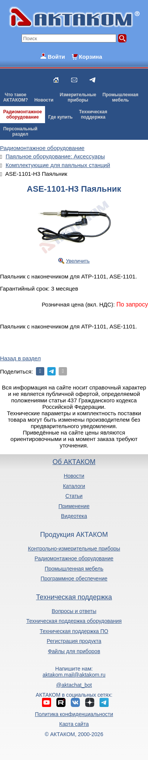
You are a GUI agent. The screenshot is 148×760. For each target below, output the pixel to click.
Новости (43, 100)
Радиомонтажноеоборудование (22, 114)
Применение (74, 506)
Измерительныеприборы (78, 97)
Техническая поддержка (74, 597)
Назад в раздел (20, 358)
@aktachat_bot (74, 685)
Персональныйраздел (20, 131)
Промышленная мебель (74, 569)
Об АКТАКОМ (74, 462)
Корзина (90, 56)
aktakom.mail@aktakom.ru (74, 675)
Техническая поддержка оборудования (74, 621)
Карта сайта (74, 724)
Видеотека (74, 516)
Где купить (60, 117)
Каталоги (74, 486)
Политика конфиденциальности (74, 714)
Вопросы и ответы (74, 611)
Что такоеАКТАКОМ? (15, 97)
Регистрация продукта (74, 641)
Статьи (74, 496)
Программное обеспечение (74, 578)
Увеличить (78, 261)
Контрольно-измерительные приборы (74, 549)
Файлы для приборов (74, 651)
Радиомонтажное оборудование (73, 558)
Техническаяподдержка (93, 114)
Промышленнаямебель (121, 97)
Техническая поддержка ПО (74, 631)
